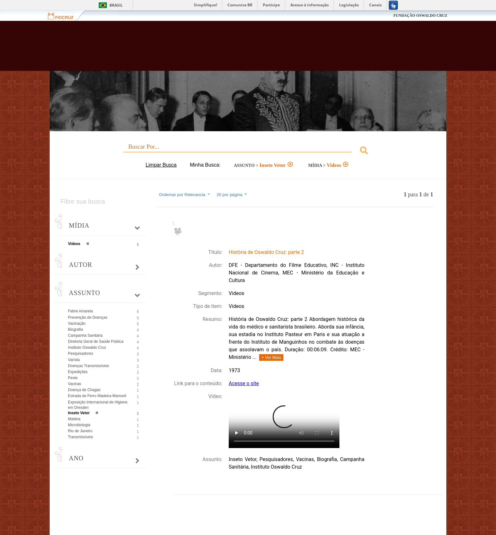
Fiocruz (64, 15)
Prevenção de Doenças (88, 317)
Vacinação (76, 323)
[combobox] (248, 151)
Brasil (116, 5)
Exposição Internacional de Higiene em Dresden (97, 405)
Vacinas (74, 384)
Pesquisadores (80, 353)
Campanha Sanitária (85, 335)
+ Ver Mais (271, 357)
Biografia (75, 329)
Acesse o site (244, 383)
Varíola (74, 360)
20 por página (232, 194)
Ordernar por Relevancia (185, 194)
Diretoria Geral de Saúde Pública (95, 341)
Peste (73, 378)
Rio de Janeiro (80, 431)
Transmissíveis (80, 437)
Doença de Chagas (84, 390)
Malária (74, 419)
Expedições (78, 372)
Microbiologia (79, 425)
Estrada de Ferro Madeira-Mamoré (97, 396)
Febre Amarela (80, 311)
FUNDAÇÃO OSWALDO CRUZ (420, 15)
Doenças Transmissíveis (88, 366)
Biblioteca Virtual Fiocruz (214, 49)
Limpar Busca (161, 165)
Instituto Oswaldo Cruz (87, 347)
